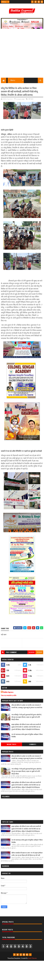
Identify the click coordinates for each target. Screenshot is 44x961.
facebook (31, 652)
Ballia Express (8, 692)
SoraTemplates (15, 958)
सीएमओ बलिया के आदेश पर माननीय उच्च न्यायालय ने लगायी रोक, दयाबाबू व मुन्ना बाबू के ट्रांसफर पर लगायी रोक (26, 706)
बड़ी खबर (30, 99)
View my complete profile (8, 695)
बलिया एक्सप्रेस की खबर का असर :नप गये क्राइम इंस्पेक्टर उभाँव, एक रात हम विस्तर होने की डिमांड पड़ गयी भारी (27, 854)
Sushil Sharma (32, 958)
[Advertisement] (22, 54)
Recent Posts (11, 745)
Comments (32, 745)
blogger (39, 652)
